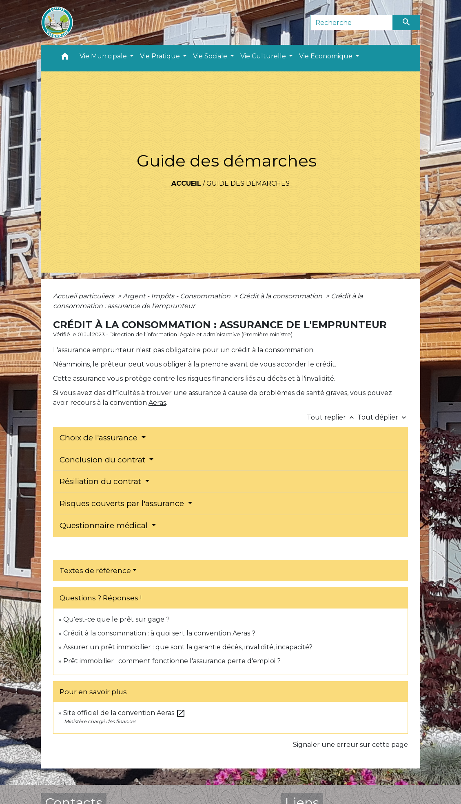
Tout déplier (382, 417)
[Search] (351, 22)
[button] (64, 58)
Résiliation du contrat (101, 481)
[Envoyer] (407, 22)
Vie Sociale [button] (211, 56)
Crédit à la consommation (281, 296)
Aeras (157, 402)
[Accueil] (57, 22)
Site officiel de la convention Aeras (124, 713)
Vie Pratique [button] (161, 56)
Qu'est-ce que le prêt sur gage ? (116, 619)
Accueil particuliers (84, 296)
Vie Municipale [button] (104, 56)
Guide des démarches (248, 183)
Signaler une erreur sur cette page (350, 744)
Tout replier (332, 417)
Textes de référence (95, 570)
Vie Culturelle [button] (264, 56)
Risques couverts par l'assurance (123, 503)
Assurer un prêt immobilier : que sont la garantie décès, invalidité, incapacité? (188, 647)
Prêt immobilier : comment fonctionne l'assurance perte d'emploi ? (172, 661)
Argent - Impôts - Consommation (177, 296)
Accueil (186, 183)
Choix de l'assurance (100, 437)
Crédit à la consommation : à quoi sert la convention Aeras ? (159, 633)
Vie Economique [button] (326, 56)
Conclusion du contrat (103, 459)
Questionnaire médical (105, 525)
